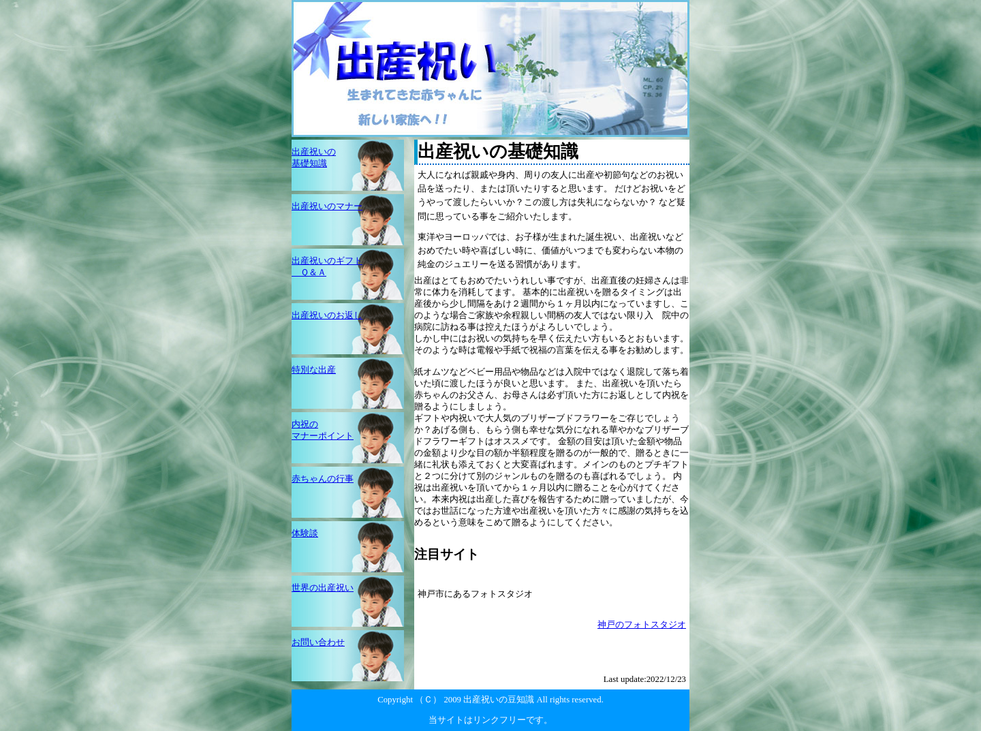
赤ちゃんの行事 (323, 479)
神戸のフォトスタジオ (641, 624)
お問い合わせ (318, 642)
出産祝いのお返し (327, 315)
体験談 (305, 533)
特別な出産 (314, 370)
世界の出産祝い (323, 588)
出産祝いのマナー (327, 206)
